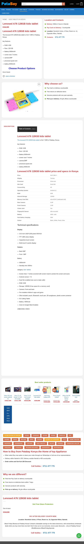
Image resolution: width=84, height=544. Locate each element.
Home (3, 9)
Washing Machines (48, 9)
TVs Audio (15, 9)
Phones (8, 9)
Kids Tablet (23, 9)
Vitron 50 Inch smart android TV (8, 397)
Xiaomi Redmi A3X (76, 396)
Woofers (7, 443)
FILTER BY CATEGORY (52, 439)
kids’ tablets (27, 269)
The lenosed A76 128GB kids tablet (28, 140)
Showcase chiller (73, 443)
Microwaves (59, 9)
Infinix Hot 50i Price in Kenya (66, 397)
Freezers (7, 447)
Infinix (53, 435)
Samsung (36, 435)
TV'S (64, 439)
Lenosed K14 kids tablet (37, 396)
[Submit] (63, 3)
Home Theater (74, 439)
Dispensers (46, 447)
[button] (71, 4)
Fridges (38, 9)
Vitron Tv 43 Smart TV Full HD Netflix (18, 397)
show (33, 129)
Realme (23, 439)
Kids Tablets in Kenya (17, 19)
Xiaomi (45, 435)
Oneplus (62, 435)
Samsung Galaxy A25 (47, 396)
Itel (70, 435)
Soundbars (19, 443)
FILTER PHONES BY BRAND (12, 435)
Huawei (6, 439)
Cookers (31, 9)
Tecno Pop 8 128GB (56, 396)
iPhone (39, 439)
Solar (66, 9)
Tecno (27, 435)
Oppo (31, 439)
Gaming (72, 9)
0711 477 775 (59, 37)
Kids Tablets (41, 443)
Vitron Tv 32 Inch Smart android (27, 397)
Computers (5, 13)
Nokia (15, 439)
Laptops (29, 443)
